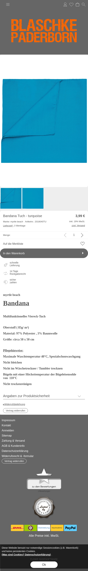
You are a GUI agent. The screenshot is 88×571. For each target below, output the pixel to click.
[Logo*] (44, 8)
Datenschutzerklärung (15, 450)
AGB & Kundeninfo (13, 445)
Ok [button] (44, 564)
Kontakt (6, 425)
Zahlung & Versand (13, 440)
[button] (8, 4)
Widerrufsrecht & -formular (18, 456)
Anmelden (65, 4)
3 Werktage (14, 225)
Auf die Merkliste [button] (13, 243)
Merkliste (71, 4)
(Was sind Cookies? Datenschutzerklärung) (26, 554)
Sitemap (7, 435)
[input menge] (74, 235)
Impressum (8, 420)
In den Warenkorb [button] (14, 253)
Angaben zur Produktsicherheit (26, 396)
